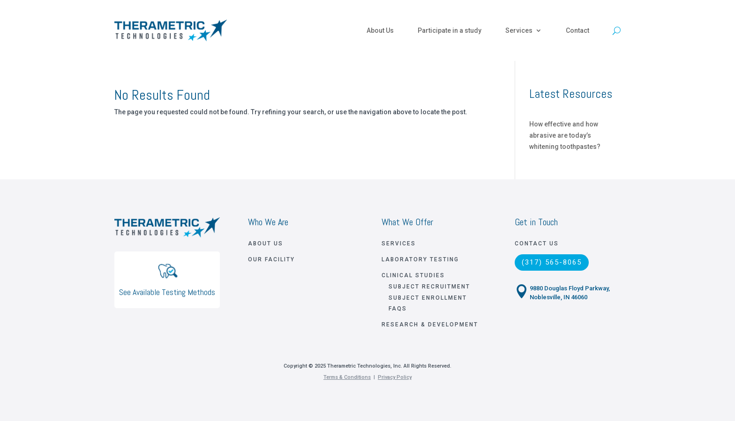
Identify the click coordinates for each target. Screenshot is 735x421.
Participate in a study (449, 30)
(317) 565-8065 (552, 262)
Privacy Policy (395, 377)
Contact (577, 30)
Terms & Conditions (347, 377)
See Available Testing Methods (167, 292)
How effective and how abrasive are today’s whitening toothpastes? (564, 135)
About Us (380, 30)
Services (518, 30)
